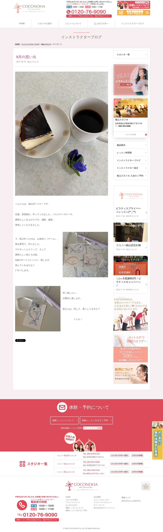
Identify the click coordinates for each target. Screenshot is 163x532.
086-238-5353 (93, 470)
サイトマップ (99, 505)
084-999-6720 (93, 454)
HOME (22, 23)
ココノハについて (73, 23)
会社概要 (97, 497)
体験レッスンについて (63, 420)
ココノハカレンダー (102, 500)
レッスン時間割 (124, 152)
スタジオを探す (45, 23)
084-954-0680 (93, 462)
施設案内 (121, 145)
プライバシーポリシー (102, 502)
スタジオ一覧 (123, 54)
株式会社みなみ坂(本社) (131, 501)
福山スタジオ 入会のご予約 (129, 175)
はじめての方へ (101, 23)
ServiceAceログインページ (104, 508)
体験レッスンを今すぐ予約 (95, 420)
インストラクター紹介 (127, 168)
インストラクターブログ (132, 23)
